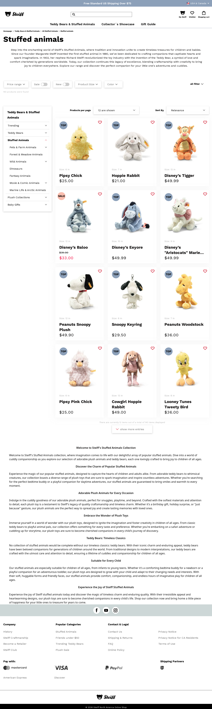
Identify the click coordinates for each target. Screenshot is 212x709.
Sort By (159, 110)
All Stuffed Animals (50, 31)
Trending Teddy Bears (69, 643)
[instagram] (115, 610)
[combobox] (191, 3)
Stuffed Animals (18, 140)
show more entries (132, 429)
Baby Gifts (14, 204)
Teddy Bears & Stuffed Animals (27, 31)
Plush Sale (62, 649)
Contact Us (115, 631)
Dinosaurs (16, 168)
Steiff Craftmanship (15, 637)
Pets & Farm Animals (23, 147)
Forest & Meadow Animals (26, 154)
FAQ (110, 643)
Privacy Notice (167, 631)
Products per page (80, 110)
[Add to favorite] (100, 122)
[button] (182, 14)
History (7, 631)
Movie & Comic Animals (24, 183)
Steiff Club (10, 649)
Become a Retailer (14, 643)
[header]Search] (101, 14)
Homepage (7, 31)
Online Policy (116, 649)
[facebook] (96, 610)
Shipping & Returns (120, 637)
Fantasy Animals (20, 175)
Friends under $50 (67, 637)
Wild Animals (18, 161)
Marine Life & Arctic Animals (28, 190)
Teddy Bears (15, 132)
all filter (195, 84)
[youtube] (106, 610)
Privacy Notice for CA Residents (178, 637)
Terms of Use (166, 643)
